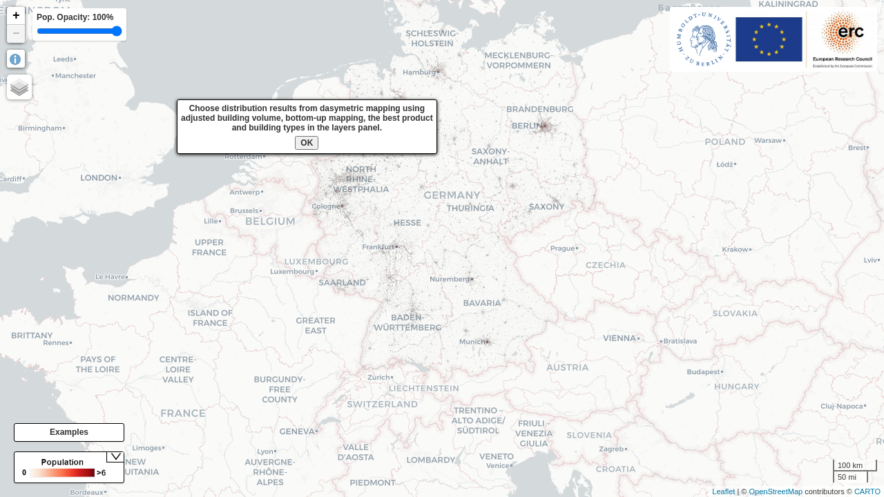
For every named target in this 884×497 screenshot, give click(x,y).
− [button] (16, 34)
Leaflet (723, 491)
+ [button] (16, 16)
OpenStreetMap (776, 491)
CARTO (867, 491)
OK (306, 143)
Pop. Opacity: (75, 17)
